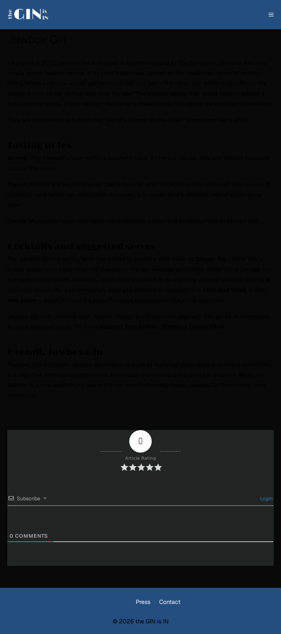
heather (55, 73)
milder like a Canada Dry (238, 269)
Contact (169, 602)
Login (266, 498)
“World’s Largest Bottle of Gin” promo (154, 120)
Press (143, 602)
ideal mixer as (192, 259)
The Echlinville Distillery (209, 63)
